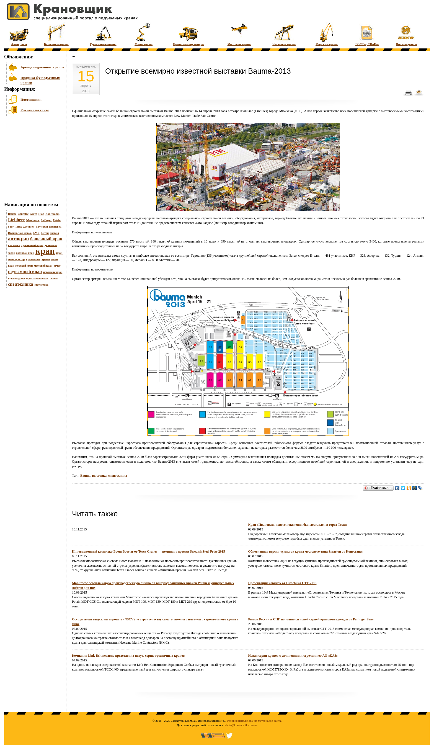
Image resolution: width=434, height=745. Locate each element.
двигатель (51, 245)
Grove (33, 213)
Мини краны (143, 34)
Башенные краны (56, 34)
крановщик (33, 259)
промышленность (37, 278)
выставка (14, 245)
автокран (18, 238)
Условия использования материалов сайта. (254, 720)
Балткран (42, 226)
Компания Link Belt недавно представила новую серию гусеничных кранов (128, 656)
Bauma (12, 213)
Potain (57, 220)
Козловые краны (284, 34)
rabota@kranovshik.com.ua (240, 725)
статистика (41, 284)
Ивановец (55, 226)
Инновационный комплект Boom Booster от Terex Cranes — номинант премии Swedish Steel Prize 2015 (148, 551)
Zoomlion (28, 226)
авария (54, 232)
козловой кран (25, 252)
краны (46, 259)
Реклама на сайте (34, 110)
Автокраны (19, 34)
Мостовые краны (239, 34)
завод (11, 252)
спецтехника (20, 284)
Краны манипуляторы (188, 34)
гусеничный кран (32, 245)
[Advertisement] (32, 160)
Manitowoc (33, 220)
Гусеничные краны (103, 34)
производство (16, 278)
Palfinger (46, 220)
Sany (11, 226)
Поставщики (31, 99)
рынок (54, 278)
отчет (57, 265)
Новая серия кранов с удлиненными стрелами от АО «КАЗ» (293, 656)
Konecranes (52, 213)
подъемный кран (25, 271)
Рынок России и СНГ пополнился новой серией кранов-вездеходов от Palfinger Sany (311, 619)
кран (45, 251)
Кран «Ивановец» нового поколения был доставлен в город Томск (297, 525)
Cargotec (23, 213)
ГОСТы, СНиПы (367, 34)
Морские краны (327, 34)
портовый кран (52, 272)
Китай (45, 232)
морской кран (24, 265)
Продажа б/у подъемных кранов (40, 80)
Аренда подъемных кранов (42, 67)
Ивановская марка (20, 232)
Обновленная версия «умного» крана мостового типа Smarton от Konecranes (305, 551)
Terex (18, 226)
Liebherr (16, 219)
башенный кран (46, 238)
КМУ (36, 232)
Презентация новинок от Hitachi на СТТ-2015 (282, 583)
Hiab (41, 213)
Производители (406, 34)
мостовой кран (43, 265)
